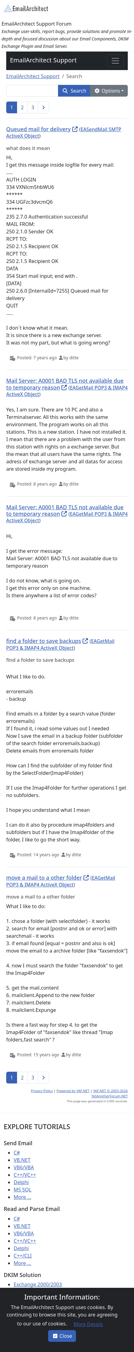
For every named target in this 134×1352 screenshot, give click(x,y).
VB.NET (22, 1160)
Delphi (21, 1182)
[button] (74, 91)
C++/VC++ (25, 1174)
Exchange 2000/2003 (38, 1284)
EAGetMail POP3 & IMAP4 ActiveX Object (60, 644)
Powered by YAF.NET (72, 1090)
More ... (22, 1197)
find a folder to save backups (43, 641)
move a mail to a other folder (44, 877)
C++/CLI (23, 1255)
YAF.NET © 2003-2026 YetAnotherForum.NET (110, 1093)
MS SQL (22, 1189)
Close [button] (62, 1336)
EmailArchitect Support (43, 60)
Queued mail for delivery (38, 129)
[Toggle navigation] (115, 61)
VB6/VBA (24, 1167)
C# (17, 1152)
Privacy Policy (42, 1090)
